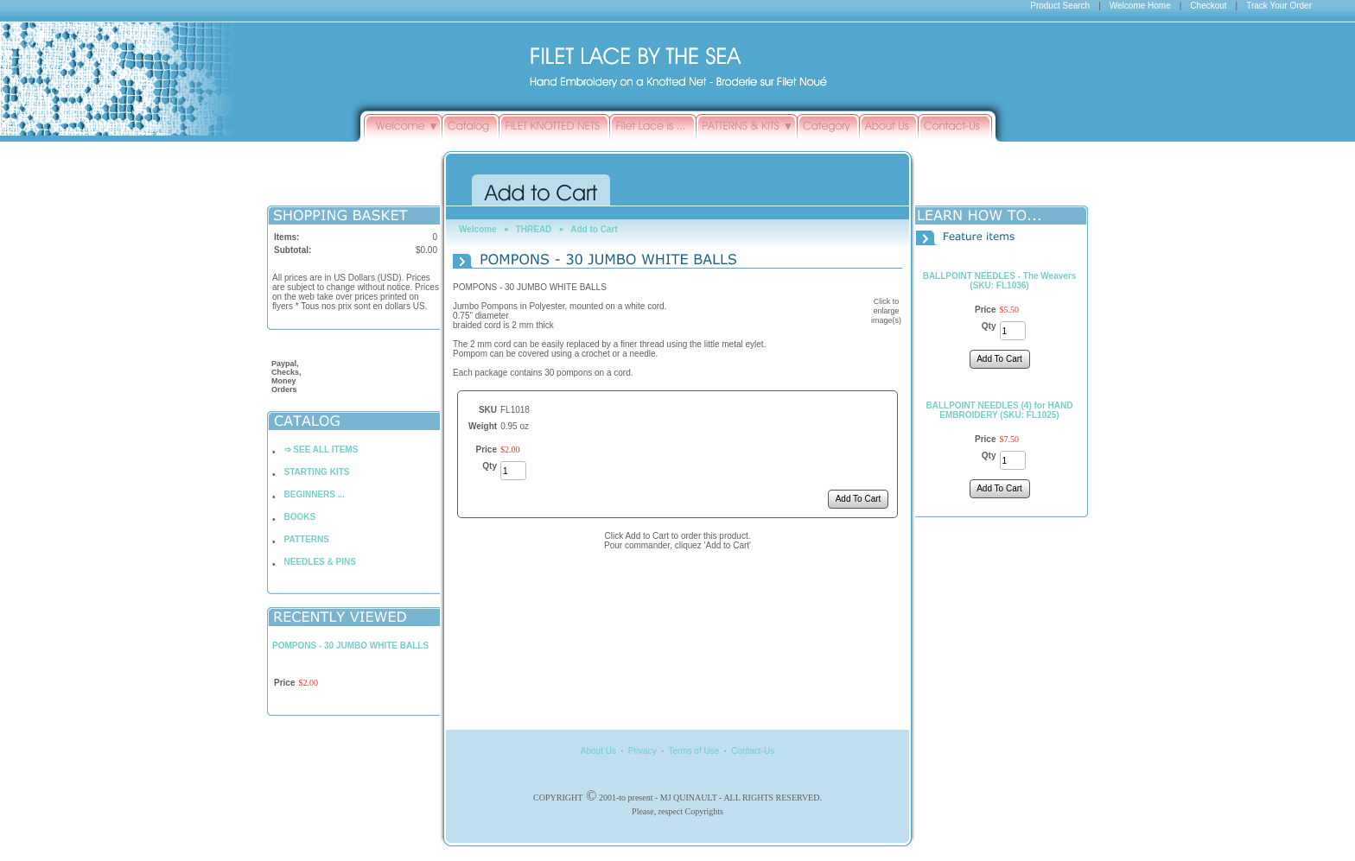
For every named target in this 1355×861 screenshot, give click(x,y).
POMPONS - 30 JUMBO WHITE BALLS (350, 645)
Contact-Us (752, 751)
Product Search (1060, 5)
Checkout (1208, 5)
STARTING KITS (317, 472)
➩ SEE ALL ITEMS (321, 449)
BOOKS (300, 517)
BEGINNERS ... (315, 494)
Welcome (478, 229)
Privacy (642, 751)
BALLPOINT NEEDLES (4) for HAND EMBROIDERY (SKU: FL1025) (999, 410)
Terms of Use (693, 751)
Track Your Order (1279, 5)
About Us (598, 751)
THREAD (534, 229)
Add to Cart (593, 229)
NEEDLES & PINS (320, 562)
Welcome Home (1140, 5)
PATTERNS (306, 539)
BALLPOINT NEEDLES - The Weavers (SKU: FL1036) (1000, 280)
